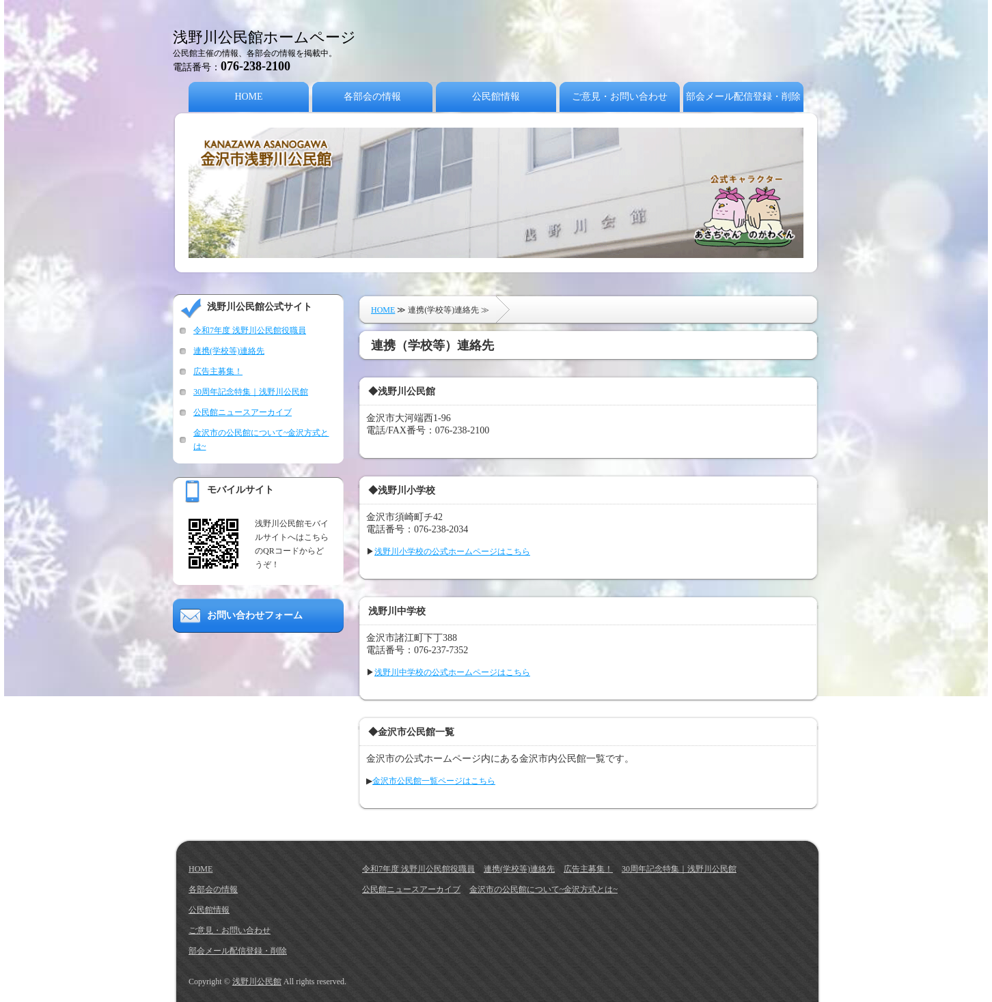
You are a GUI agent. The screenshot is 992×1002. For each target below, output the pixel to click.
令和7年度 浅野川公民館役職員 (249, 330)
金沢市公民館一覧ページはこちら (433, 781)
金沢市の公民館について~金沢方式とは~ (543, 889)
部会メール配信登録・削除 (743, 96)
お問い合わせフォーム (255, 615)
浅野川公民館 (256, 981)
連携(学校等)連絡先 (228, 351)
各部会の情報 (372, 96)
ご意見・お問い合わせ (619, 96)
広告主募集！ (218, 371)
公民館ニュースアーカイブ (242, 412)
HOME (248, 96)
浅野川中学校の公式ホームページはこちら (452, 672)
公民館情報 (496, 96)
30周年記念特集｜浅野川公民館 (250, 392)
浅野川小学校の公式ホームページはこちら (452, 551)
